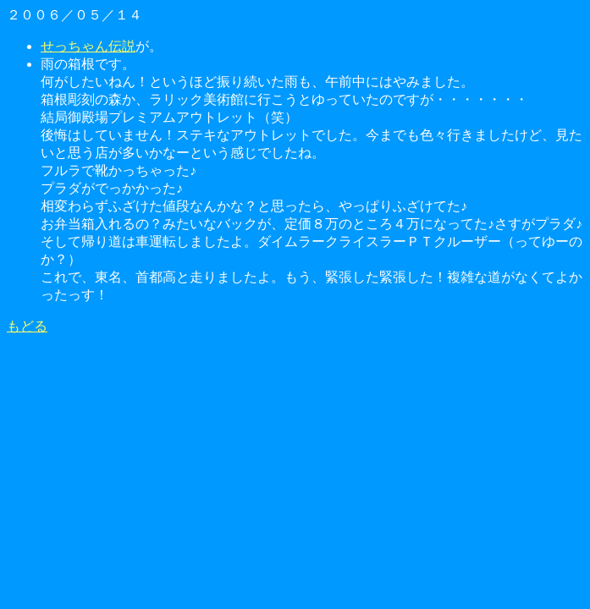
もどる (27, 326)
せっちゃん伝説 (88, 46)
